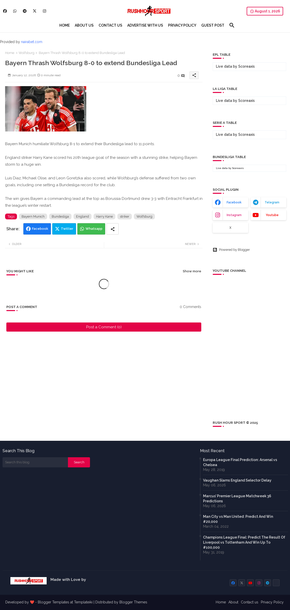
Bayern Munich (33, 216)
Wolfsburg (26, 53)
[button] (232, 25)
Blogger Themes (133, 602)
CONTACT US (110, 25)
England (82, 216)
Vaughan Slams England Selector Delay (237, 480)
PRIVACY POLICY (182, 25)
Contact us (249, 602)
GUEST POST (212, 25)
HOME (64, 25)
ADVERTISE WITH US (145, 25)
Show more (192, 271)
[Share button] (112, 229)
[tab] (64, 25)
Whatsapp (93, 229)
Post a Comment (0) (104, 327)
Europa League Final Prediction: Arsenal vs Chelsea (240, 462)
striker (124, 216)
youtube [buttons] (272, 215)
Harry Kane (104, 216)
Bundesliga (60, 216)
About (233, 602)
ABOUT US (84, 25)
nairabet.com (31, 42)
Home (9, 53)
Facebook (40, 229)
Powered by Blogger (231, 249)
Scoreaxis (246, 66)
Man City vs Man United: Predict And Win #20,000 (238, 519)
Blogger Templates (53, 602)
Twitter (67, 229)
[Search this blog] (35, 462)
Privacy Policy (272, 602)
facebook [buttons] (234, 202)
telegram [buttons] (272, 202)
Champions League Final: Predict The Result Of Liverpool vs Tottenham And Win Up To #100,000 (244, 542)
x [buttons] (230, 228)
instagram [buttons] (234, 215)
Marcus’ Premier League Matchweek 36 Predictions (237, 498)
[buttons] (5, 11)
